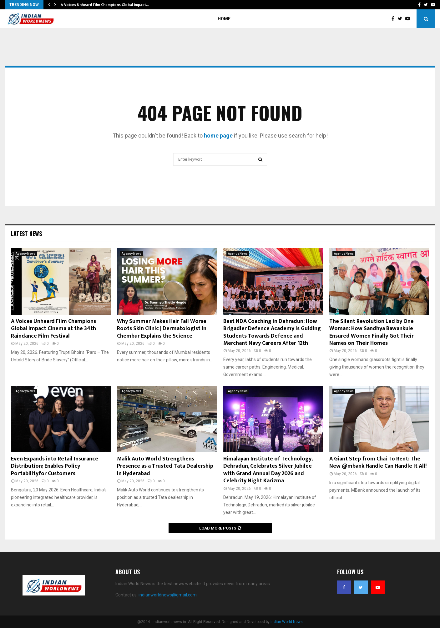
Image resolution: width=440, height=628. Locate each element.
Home (224, 18)
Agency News (25, 253)
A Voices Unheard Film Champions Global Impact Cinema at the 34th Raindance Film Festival (53, 329)
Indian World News (287, 622)
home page (218, 135)
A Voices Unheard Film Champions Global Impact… (105, 5)
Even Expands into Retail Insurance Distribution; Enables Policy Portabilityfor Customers (54, 466)
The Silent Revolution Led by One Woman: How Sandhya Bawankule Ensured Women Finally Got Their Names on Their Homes (371, 332)
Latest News (26, 233)
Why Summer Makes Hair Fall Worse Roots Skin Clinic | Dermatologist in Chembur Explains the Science (161, 329)
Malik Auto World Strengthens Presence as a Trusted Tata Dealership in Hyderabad (165, 466)
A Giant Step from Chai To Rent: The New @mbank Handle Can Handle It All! (378, 462)
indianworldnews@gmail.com (168, 594)
